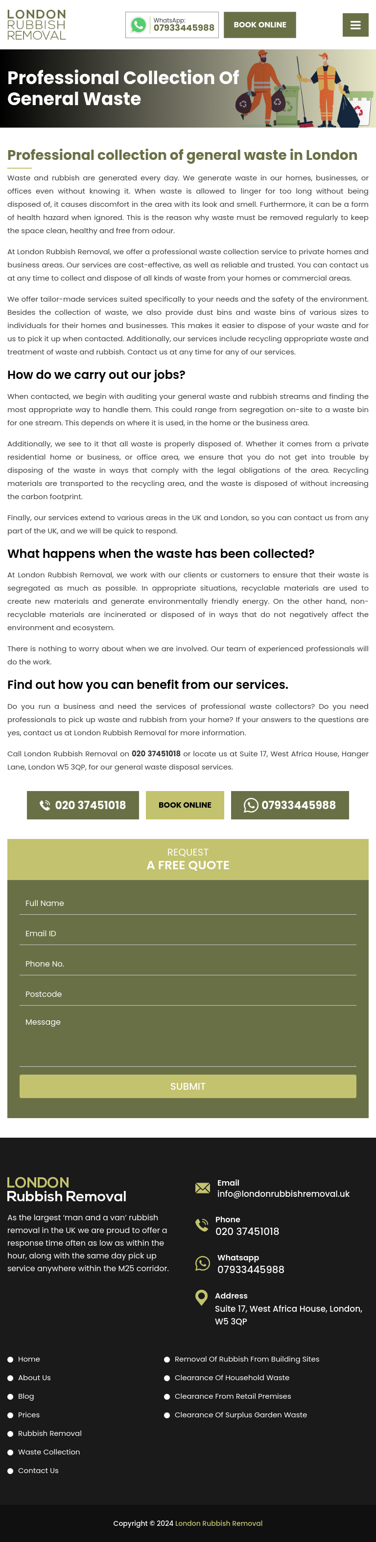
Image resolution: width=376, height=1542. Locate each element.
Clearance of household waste (232, 1377)
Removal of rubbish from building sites (247, 1359)
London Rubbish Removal (218, 1523)
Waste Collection (49, 1452)
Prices (29, 1415)
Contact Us (38, 1470)
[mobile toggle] (356, 25)
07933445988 (184, 25)
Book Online (260, 24)
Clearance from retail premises (233, 1396)
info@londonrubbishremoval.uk (283, 1194)
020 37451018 (156, 754)
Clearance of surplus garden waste (241, 1415)
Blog (26, 1396)
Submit (188, 1086)
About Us (34, 1377)
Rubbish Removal (50, 1433)
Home (29, 1359)
